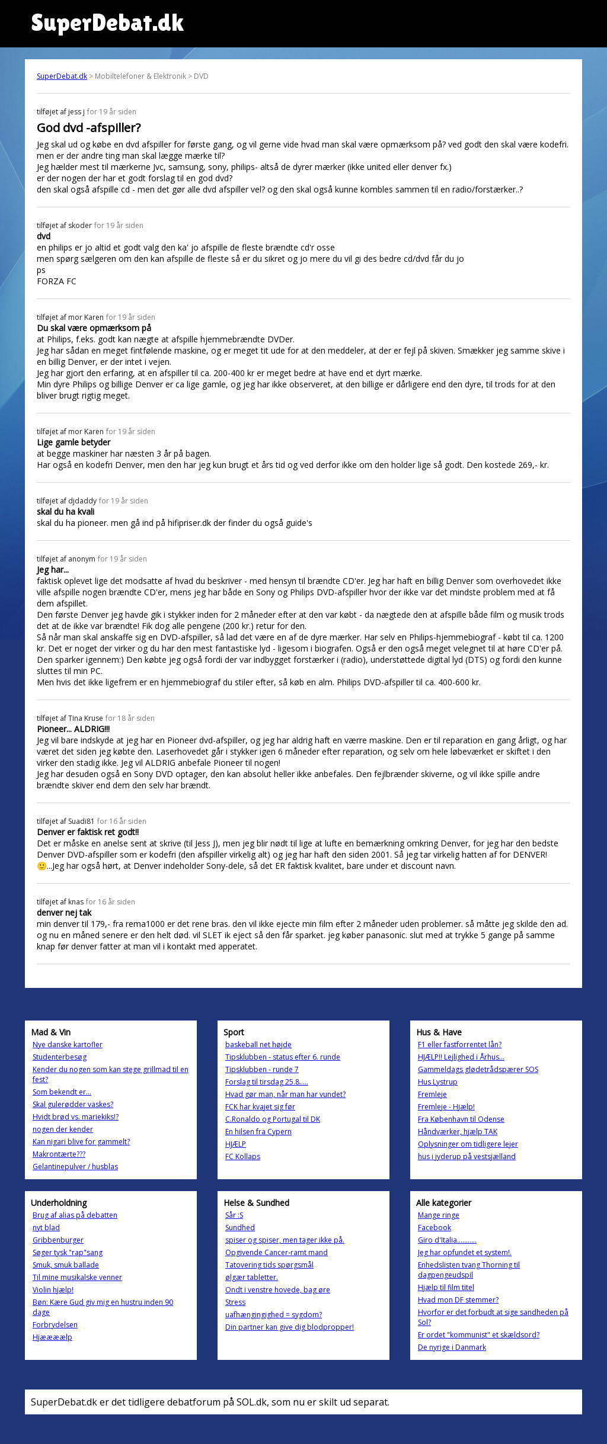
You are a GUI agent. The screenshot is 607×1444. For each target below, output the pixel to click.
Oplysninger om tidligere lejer (468, 1144)
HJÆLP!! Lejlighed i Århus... (461, 1057)
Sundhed (240, 1227)
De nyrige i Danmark (452, 1347)
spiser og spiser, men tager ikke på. (284, 1240)
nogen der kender (63, 1129)
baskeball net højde (258, 1044)
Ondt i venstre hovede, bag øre (277, 1290)
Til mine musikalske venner (77, 1277)
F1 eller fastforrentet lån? (459, 1044)
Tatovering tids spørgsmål (269, 1265)
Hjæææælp (52, 1337)
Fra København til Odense (461, 1119)
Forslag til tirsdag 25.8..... (266, 1082)
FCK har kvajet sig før (260, 1107)
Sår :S (234, 1215)
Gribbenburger (58, 1240)
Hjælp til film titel (446, 1287)
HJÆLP (235, 1144)
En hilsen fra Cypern (258, 1132)
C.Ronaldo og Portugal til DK (272, 1119)
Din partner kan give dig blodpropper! (289, 1327)
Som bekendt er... (62, 1092)
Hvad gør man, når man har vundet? (285, 1094)
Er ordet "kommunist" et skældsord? (478, 1335)
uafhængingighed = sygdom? (273, 1315)
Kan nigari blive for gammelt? (81, 1142)
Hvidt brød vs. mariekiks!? (76, 1117)
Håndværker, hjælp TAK (457, 1132)
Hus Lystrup (438, 1082)
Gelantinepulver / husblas (75, 1166)
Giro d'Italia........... (447, 1240)
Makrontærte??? (59, 1154)
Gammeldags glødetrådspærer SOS (478, 1069)
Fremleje (432, 1094)
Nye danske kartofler (68, 1044)
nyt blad (46, 1227)
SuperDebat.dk (62, 76)
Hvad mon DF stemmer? (458, 1300)
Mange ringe (438, 1215)
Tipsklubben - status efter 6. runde (282, 1057)
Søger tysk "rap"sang (68, 1252)
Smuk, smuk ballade (66, 1265)
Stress (235, 1302)
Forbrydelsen (55, 1325)
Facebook (434, 1227)
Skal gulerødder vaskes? (73, 1104)
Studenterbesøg (60, 1057)
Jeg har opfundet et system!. (465, 1252)
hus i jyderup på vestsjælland (467, 1156)
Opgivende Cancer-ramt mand (276, 1252)
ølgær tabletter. (251, 1277)
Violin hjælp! (53, 1290)
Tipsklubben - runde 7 (262, 1069)
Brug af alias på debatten (75, 1215)
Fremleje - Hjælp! (446, 1107)
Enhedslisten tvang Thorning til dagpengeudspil (469, 1270)
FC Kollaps (242, 1156)
